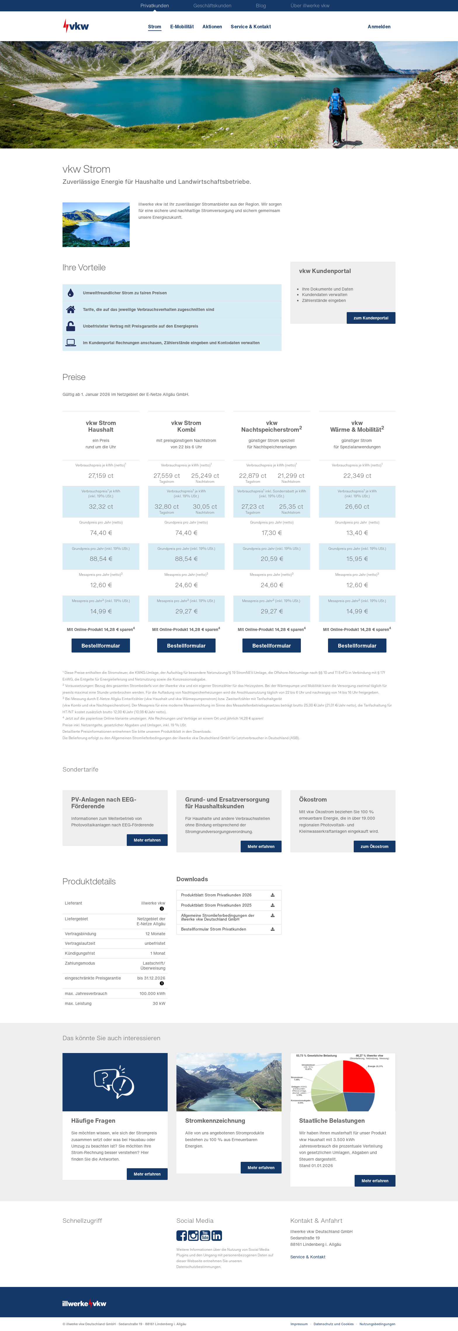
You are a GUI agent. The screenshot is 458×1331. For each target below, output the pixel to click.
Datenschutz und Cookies (334, 1324)
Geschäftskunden (212, 5)
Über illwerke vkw (310, 5)
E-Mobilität (182, 26)
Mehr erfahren (147, 840)
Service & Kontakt (250, 26)
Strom (155, 26)
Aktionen (212, 26)
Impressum (299, 1324)
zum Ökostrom (374, 846)
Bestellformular (100, 645)
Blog (261, 5)
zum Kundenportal (371, 318)
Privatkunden (154, 5)
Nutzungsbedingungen (377, 1324)
